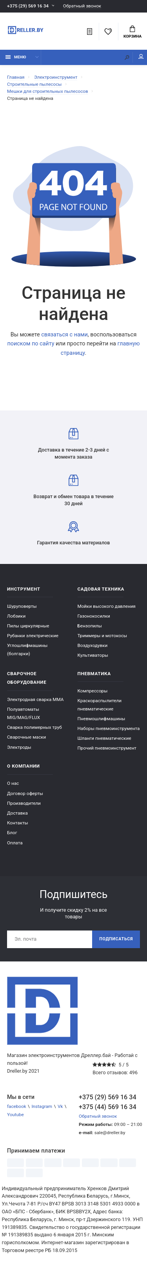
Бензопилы (90, 626)
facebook (16, 1106)
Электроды (19, 747)
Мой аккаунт (141, 56)
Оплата (15, 843)
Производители (24, 803)
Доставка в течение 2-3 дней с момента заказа (73, 444)
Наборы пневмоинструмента (109, 728)
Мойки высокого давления (107, 606)
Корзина (132, 32)
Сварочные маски (26, 737)
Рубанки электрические (32, 635)
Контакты (17, 823)
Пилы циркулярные (28, 626)
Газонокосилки (94, 616)
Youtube (15, 1114)
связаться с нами (64, 334)
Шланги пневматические (104, 738)
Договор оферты (25, 793)
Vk (60, 1106)
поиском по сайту (30, 343)
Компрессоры (93, 691)
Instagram (41, 1106)
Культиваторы (93, 655)
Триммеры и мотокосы (102, 635)
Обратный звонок (82, 6)
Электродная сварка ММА (35, 699)
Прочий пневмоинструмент (107, 748)
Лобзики (16, 616)
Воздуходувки (93, 645)
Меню (15, 57)
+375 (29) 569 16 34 (28, 6)
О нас (13, 783)
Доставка (17, 813)
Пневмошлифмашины (101, 718)
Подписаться (116, 938)
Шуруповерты (22, 606)
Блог (12, 832)
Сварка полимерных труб (34, 727)
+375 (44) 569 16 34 (107, 1107)
